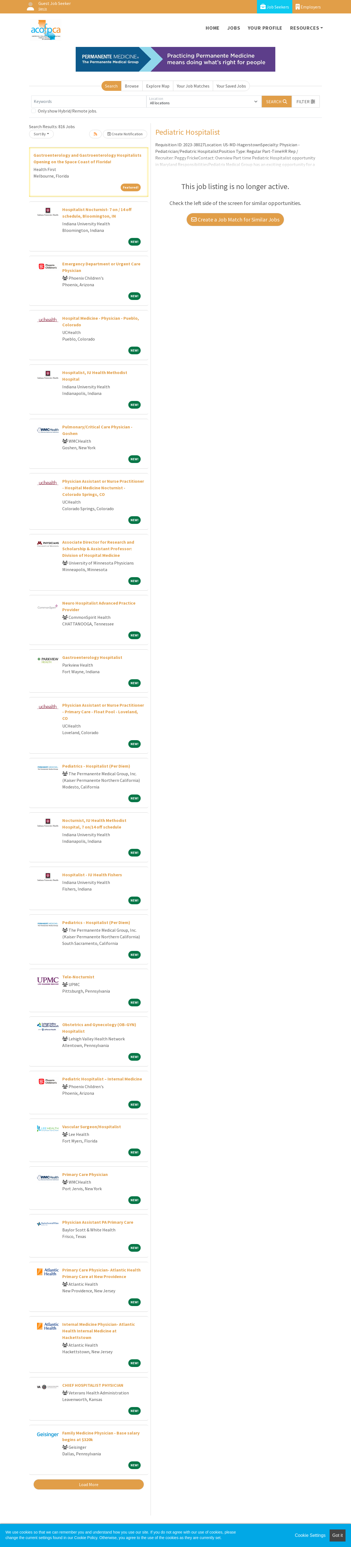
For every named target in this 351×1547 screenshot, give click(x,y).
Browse (132, 86)
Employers (308, 6)
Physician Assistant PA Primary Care (97, 1222)
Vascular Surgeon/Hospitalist (91, 1126)
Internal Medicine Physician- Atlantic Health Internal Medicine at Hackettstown (98, 1330)
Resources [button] (304, 28)
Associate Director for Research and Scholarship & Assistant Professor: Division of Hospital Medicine (98, 548)
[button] (306, 102)
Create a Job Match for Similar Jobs (235, 219)
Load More (88, 1484)
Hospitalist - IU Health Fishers (92, 874)
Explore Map (157, 86)
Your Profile (265, 28)
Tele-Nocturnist (78, 976)
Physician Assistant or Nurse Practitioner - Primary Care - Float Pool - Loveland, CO (103, 711)
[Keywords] (88, 102)
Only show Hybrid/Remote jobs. (67, 111)
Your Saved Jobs (231, 86)
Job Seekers (274, 6)
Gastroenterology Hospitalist (92, 657)
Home (213, 28)
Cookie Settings (310, 1535)
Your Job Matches (193, 86)
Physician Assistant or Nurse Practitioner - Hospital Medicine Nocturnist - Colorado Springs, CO (103, 487)
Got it (337, 1535)
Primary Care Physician (85, 1174)
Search (111, 86)
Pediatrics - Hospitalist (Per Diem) (96, 766)
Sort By (40, 133)
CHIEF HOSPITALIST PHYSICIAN (92, 1385)
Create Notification (125, 133)
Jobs (233, 28)
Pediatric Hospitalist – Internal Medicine (102, 1079)
